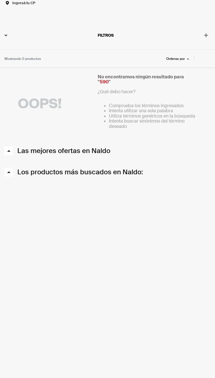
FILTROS (59, 35)
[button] (19, 3)
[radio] (200, 59)
